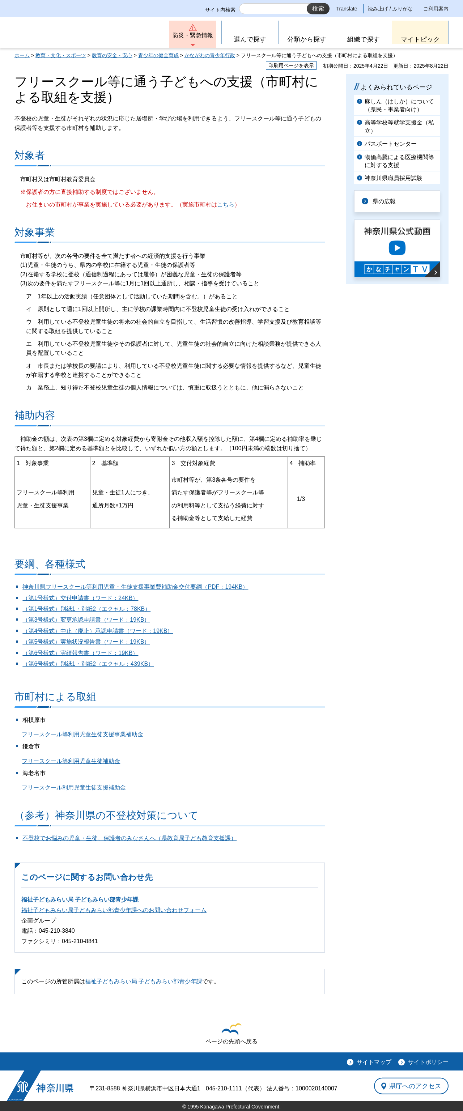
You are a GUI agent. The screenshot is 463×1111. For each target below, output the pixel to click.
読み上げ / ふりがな (390, 9)
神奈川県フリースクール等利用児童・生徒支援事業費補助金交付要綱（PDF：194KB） (135, 587)
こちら (225, 204)
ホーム (22, 55)
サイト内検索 (220, 10)
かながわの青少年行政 (209, 55)
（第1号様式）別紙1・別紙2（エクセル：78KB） (86, 609)
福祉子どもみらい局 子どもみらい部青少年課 (80, 900)
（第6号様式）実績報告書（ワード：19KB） (80, 653)
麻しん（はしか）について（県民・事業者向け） (399, 105)
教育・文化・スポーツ (60, 55)
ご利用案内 (436, 9)
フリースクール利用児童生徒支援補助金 (74, 787)
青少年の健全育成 (158, 55)
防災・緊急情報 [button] (193, 35)
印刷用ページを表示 (291, 65)
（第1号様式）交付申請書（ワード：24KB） (80, 598)
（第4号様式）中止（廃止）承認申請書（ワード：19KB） (97, 631)
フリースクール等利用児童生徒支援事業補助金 (82, 734)
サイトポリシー (428, 1062)
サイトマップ (374, 1062)
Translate (346, 9)
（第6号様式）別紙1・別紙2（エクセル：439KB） (88, 664)
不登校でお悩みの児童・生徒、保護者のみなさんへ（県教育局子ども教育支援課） (129, 838)
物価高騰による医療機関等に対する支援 (399, 161)
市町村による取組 (55, 696)
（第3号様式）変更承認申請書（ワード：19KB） (86, 620)
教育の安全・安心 (112, 55)
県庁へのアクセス (415, 1085)
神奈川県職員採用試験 (393, 178)
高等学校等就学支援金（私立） (399, 126)
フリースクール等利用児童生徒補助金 (71, 761)
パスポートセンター (391, 144)
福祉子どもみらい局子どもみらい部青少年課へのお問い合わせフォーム (114, 910)
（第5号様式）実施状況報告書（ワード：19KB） (86, 642)
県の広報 (384, 201)
